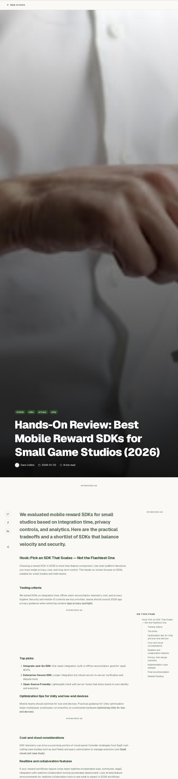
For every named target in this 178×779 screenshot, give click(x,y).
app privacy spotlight (80, 603)
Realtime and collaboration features (158, 652)
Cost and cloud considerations (155, 644)
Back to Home (16, 5)
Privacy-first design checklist (157, 659)
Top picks (152, 631)
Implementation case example (158, 666)
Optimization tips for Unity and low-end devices (160, 637)
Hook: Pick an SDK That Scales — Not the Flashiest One (157, 621)
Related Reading (156, 676)
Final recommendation (158, 672)
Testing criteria (155, 627)
